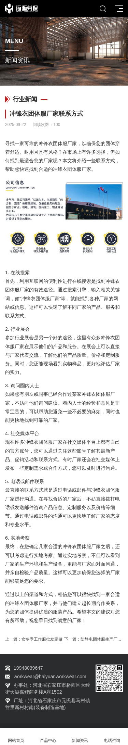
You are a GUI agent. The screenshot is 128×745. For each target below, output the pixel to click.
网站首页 (16, 736)
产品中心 (48, 736)
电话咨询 (112, 736)
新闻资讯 (80, 736)
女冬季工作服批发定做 (42, 639)
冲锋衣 (46, 143)
